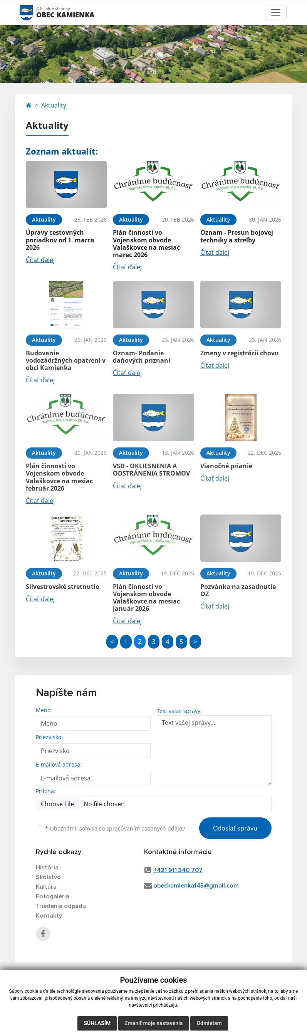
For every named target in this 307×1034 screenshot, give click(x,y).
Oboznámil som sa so (115, 828)
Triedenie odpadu (61, 906)
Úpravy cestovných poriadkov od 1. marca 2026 (60, 239)
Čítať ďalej (40, 260)
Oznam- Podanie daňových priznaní (141, 357)
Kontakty (49, 916)
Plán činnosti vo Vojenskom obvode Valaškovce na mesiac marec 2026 (146, 243)
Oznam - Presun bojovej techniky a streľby (236, 236)
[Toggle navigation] (276, 12)
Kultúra (46, 887)
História (47, 867)
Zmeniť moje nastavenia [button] (153, 1023)
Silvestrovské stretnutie (62, 586)
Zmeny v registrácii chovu (239, 353)
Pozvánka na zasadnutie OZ (238, 590)
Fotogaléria (52, 896)
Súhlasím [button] (97, 1023)
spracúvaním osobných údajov (145, 828)
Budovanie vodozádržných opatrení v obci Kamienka (66, 360)
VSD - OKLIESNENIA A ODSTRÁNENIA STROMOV (151, 469)
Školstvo (48, 877)
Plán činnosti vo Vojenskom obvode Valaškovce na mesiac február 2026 (59, 477)
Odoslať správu (235, 828)
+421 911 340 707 (178, 870)
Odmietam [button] (208, 1023)
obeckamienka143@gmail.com (196, 886)
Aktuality (53, 105)
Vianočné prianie (226, 466)
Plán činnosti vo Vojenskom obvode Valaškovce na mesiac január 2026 (146, 597)
